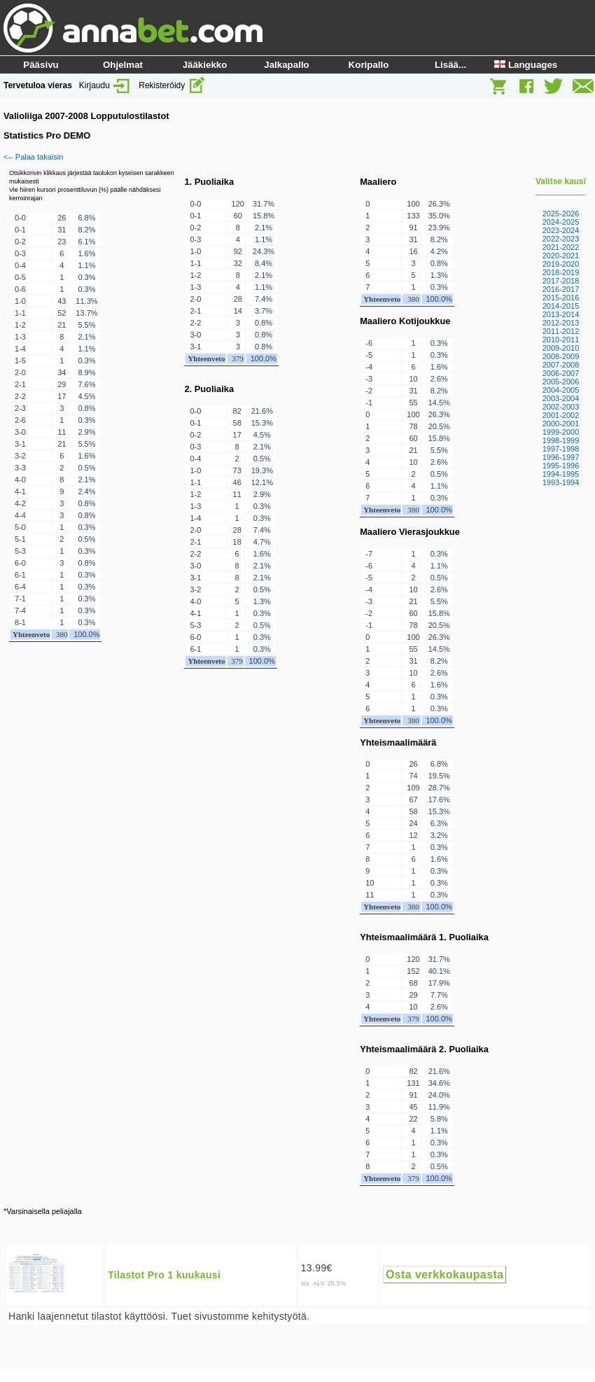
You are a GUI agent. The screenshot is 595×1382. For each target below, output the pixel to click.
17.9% (439, 983)
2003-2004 (561, 398)
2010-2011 (561, 339)
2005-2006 (561, 381)
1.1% (86, 265)
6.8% (86, 218)
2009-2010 (561, 348)
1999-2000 (561, 432)
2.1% (86, 337)
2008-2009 (561, 356)
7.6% (86, 384)
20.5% (439, 426)
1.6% (86, 253)
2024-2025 (561, 222)
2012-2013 (561, 323)
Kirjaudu (105, 85)
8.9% (86, 372)
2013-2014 (561, 314)
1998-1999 (561, 440)
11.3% (86, 301)
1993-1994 (561, 482)
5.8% (439, 1119)
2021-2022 (561, 247)
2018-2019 (561, 272)
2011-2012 (561, 331)
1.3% (262, 601)
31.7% (263, 204)
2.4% (86, 491)
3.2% (439, 835)
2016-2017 (561, 289)
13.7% (86, 313)
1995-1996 (561, 465)
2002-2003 (561, 407)
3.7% (263, 311)
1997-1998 (561, 449)
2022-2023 (561, 239)
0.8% (86, 408)
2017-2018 (561, 281)
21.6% (262, 411)
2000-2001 (561, 423)
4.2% (439, 251)
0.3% (86, 277)
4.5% (86, 396)
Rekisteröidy (172, 85)
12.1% (262, 482)
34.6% (439, 1083)
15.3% (262, 423)
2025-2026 (561, 213)
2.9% (86, 432)
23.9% (439, 227)
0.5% (86, 467)
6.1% (86, 241)
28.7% (439, 787)
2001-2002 (561, 415)
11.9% (439, 1107)
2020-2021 (561, 255)
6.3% (439, 823)
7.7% (439, 995)
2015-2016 (561, 297)
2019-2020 (561, 264)
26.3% (439, 204)
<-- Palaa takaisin (33, 157)
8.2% (86, 229)
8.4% (263, 263)
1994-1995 (561, 474)
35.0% (439, 215)
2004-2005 (561, 390)
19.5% (439, 776)
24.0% (439, 1095)
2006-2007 (561, 373)
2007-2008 (561, 365)
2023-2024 (561, 230)
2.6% (439, 379)
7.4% (263, 299)
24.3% (263, 251)
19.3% (262, 470)
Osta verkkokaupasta (445, 1274)
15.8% (263, 215)
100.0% (86, 634)
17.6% (439, 799)
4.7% (262, 542)
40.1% (439, 971)
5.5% (86, 325)
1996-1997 (561, 457)
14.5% (439, 402)
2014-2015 (561, 306)
